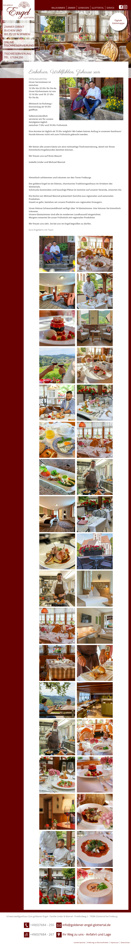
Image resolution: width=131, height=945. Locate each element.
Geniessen (83, 7)
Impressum (115, 942)
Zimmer (71, 7)
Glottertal (98, 7)
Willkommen (58, 7)
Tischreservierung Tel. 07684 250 (17, 55)
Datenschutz (125, 942)
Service (110, 7)
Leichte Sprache (80, 942)
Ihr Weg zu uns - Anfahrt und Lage (83, 934)
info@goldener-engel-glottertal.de (86, 925)
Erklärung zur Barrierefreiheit (97, 942)
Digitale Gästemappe (118, 22)
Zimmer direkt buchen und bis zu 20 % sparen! (17, 30)
